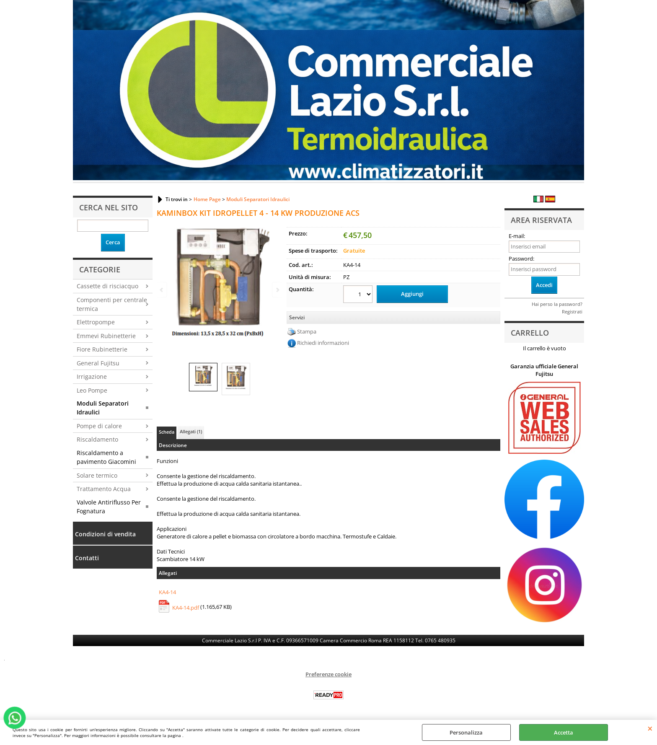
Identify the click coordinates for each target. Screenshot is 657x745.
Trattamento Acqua (104, 489)
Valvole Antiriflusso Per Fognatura (109, 506)
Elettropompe (96, 322)
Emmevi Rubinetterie (106, 336)
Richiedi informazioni (323, 343)
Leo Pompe (92, 390)
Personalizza (466, 732)
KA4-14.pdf (185, 607)
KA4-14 (167, 592)
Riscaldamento (97, 439)
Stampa (306, 331)
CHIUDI (650, 728)
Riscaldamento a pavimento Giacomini (106, 457)
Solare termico (97, 475)
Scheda (166, 432)
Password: (521, 258)
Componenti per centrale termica (112, 304)
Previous (162, 289)
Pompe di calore (99, 426)
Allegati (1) (191, 431)
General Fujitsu (98, 363)
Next (277, 289)
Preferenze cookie (328, 674)
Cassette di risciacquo (107, 286)
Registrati (572, 311)
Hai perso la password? (557, 304)
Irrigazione (92, 376)
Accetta (563, 732)
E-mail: (517, 236)
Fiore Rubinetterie (102, 349)
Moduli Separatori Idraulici (103, 407)
